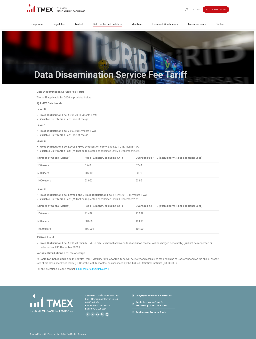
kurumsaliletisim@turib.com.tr (92, 269)
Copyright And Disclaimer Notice (154, 295)
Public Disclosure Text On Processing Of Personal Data (151, 304)
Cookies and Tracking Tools (151, 312)
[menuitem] (192, 9)
